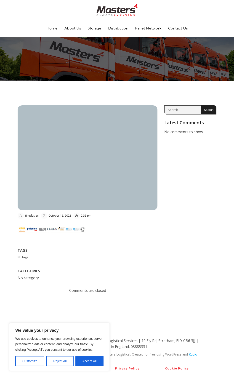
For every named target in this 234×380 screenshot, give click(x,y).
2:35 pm (82, 216)
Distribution (118, 28)
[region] (59, 347)
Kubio (193, 354)
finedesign (28, 216)
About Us (72, 28)
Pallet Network (148, 28)
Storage (94, 28)
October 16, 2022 (56, 216)
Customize (29, 361)
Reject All (59, 361)
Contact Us (178, 28)
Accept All (89, 361)
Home (52, 28)
